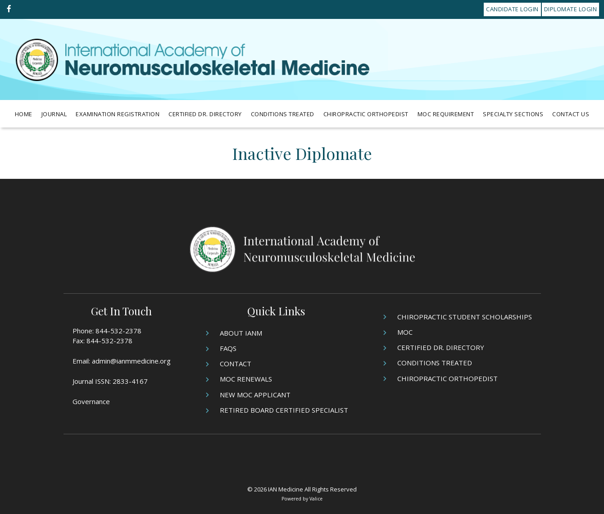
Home (23, 114)
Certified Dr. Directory (205, 114)
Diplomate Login (570, 9)
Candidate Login (512, 9)
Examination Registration (117, 114)
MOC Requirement (446, 114)
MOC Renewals (246, 378)
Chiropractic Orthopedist (366, 114)
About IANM (241, 332)
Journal (54, 114)
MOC (405, 332)
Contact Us (570, 114)
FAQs (228, 348)
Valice (315, 499)
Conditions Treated (282, 114)
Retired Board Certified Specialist (284, 409)
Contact (235, 363)
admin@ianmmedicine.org (131, 360)
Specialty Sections (513, 114)
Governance (91, 401)
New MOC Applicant (255, 394)
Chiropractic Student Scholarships (464, 316)
